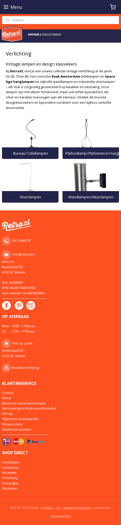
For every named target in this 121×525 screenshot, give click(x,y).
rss (58, 507)
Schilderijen (11, 462)
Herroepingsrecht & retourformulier (29, 408)
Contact (8, 392)
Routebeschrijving (25, 367)
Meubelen (10, 488)
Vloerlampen (30, 196)
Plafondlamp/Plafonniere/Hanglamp (92, 153)
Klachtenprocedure (16, 429)
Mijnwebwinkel (60, 516)
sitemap (47, 507)
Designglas (10, 483)
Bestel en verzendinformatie (24, 403)
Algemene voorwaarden (20, 419)
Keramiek (9, 472)
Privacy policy (12, 424)
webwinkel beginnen (78, 507)
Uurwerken (10, 467)
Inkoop (7, 413)
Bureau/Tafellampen (30, 153)
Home (6, 398)
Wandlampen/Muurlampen (90, 196)
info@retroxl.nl (23, 254)
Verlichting (10, 478)
